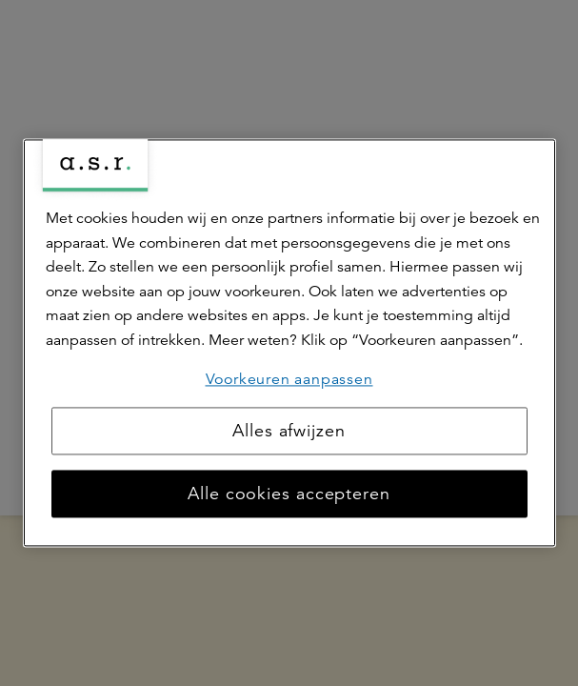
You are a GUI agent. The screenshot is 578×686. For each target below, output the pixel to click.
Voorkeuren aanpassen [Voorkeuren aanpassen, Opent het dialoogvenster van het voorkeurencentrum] (289, 379)
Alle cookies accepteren (289, 494)
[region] (289, 342)
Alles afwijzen (289, 431)
